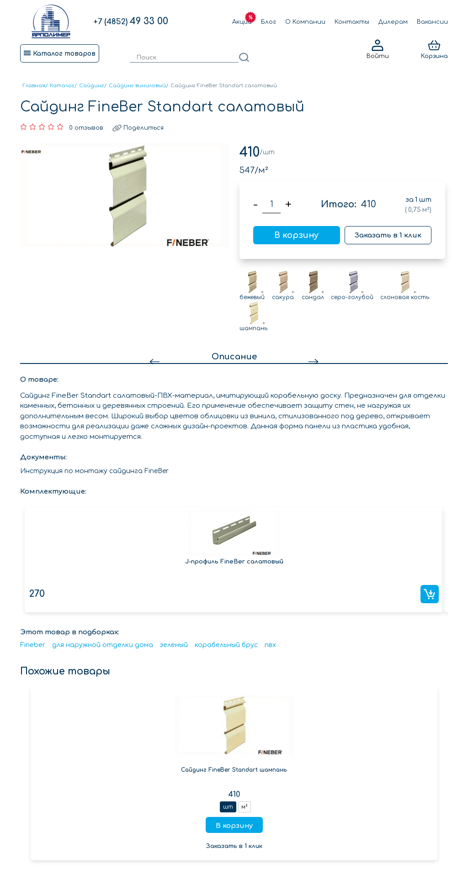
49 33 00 (130, 21)
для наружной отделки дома (102, 645)
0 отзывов (86, 128)
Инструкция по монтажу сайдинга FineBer (94, 471)
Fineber (32, 645)
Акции (242, 22)
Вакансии (432, 22)
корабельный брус (226, 645)
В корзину (296, 235)
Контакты (352, 22)
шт (228, 807)
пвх (270, 645)
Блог (268, 22)
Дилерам (393, 22)
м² (244, 807)
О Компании (305, 22)
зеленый (174, 645)
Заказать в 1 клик (388, 235)
